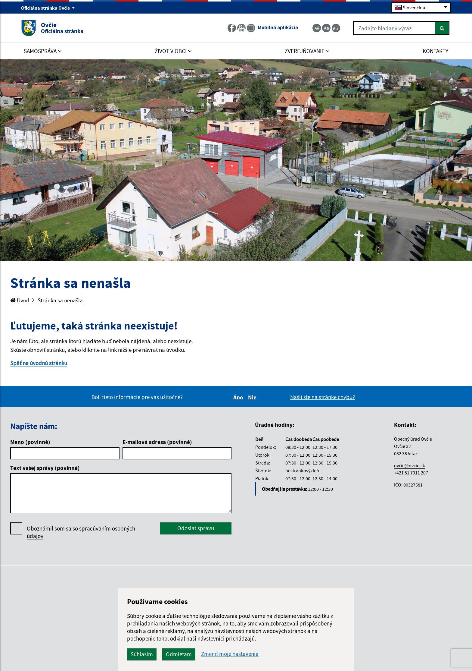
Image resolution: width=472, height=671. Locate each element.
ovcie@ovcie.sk (409, 465)
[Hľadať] (442, 28)
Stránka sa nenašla (60, 300)
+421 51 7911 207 (411, 473)
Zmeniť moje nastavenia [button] (230, 654)
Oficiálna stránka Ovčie (48, 8)
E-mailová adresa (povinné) (157, 442)
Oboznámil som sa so (81, 532)
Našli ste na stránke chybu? (322, 397)
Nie (253, 397)
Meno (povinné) (30, 442)
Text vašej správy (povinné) (45, 467)
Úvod (20, 300)
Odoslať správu (195, 528)
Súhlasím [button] (142, 654)
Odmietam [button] (179, 654)
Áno (239, 397)
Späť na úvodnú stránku (38, 363)
